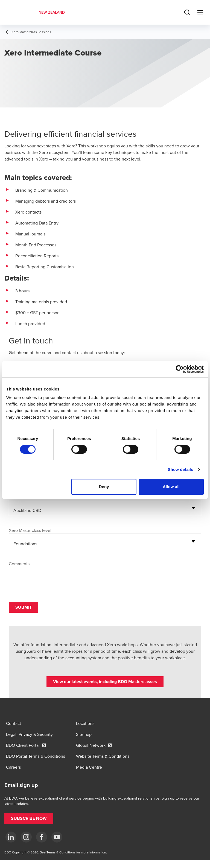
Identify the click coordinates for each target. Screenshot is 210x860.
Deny (104, 486)
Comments (19, 564)
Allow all (171, 486)
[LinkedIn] (11, 837)
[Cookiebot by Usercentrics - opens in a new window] (180, 369)
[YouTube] (56, 837)
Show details (180, 469)
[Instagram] (26, 837)
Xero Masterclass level (30, 530)
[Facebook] (41, 837)
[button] (105, 681)
